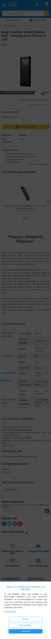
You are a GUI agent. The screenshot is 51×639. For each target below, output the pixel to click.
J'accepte (25, 631)
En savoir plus (10, 611)
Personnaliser (25, 625)
